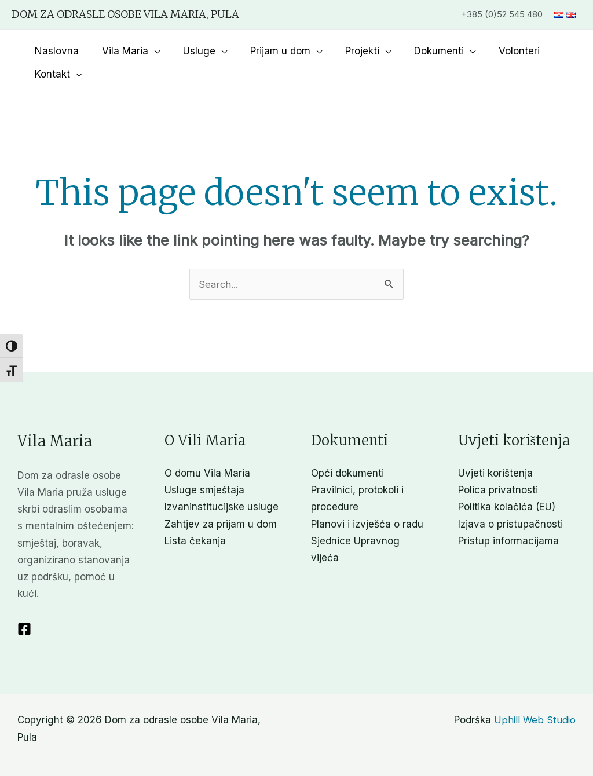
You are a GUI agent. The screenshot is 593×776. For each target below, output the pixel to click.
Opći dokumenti (347, 473)
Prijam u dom (268, 51)
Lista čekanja (195, 541)
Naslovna (55, 51)
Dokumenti (420, 51)
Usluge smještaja (204, 490)
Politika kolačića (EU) (506, 507)
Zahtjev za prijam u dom (220, 524)
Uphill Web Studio (535, 720)
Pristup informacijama (508, 541)
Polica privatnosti (498, 490)
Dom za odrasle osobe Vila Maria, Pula (125, 14)
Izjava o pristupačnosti (510, 524)
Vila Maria (120, 51)
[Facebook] (24, 629)
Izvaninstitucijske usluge (221, 507)
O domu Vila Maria (207, 473)
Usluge (190, 51)
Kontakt (50, 74)
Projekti (347, 51)
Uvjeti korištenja (495, 473)
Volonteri (496, 51)
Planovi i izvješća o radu (367, 524)
